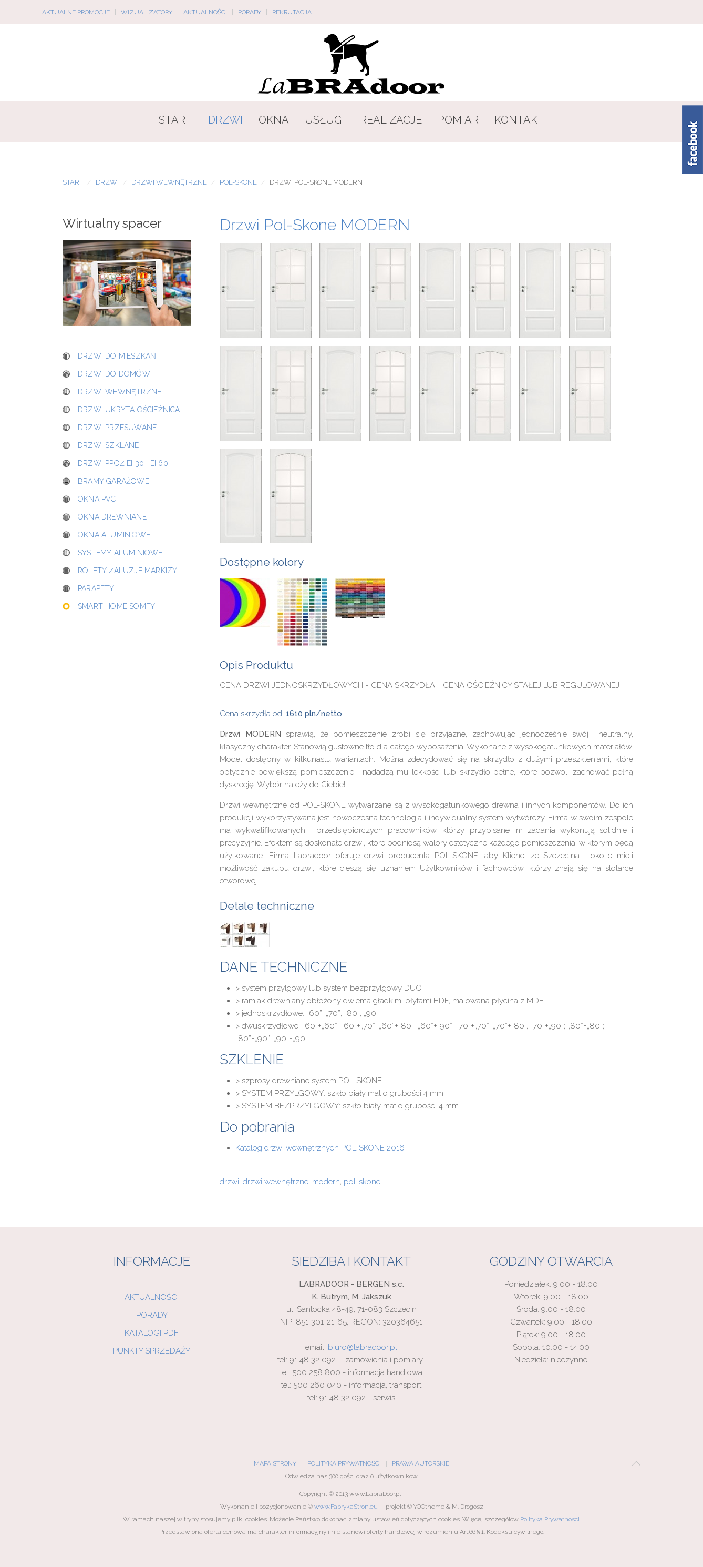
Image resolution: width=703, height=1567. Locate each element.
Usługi (324, 120)
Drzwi (225, 120)
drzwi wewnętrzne (275, 1181)
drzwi (229, 1181)
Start (175, 120)
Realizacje (391, 120)
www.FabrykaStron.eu (346, 1506)
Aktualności (205, 12)
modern (326, 1181)
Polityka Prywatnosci (550, 1519)
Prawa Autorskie (420, 1463)
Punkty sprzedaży (151, 1351)
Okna (274, 120)
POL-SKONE (238, 182)
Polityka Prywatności (344, 1463)
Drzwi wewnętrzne (169, 182)
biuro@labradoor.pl (362, 1347)
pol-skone (362, 1181)
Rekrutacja (292, 12)
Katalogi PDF (152, 1333)
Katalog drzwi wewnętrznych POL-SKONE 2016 (320, 1148)
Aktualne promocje (76, 12)
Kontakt (519, 120)
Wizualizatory (146, 12)
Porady (249, 12)
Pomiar (458, 120)
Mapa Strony (275, 1463)
